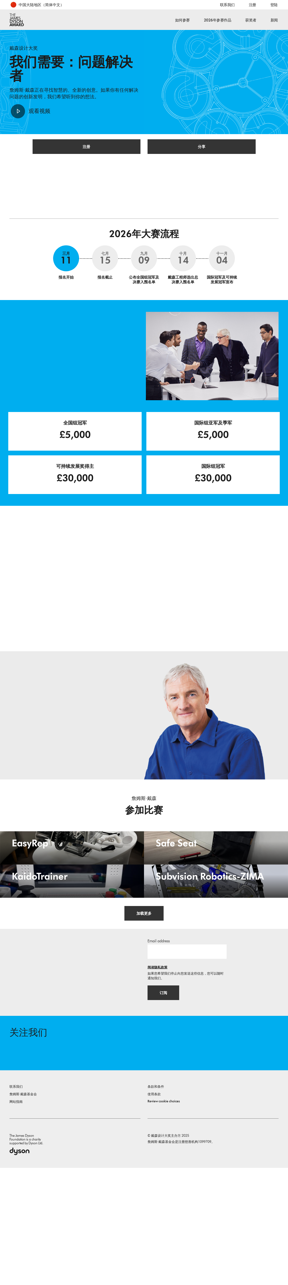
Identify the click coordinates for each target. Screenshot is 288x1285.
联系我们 (227, 5)
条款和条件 (156, 1204)
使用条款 (154, 1211)
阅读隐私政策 (157, 1079)
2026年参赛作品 (217, 20)
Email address (159, 1052)
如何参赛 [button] (182, 20)
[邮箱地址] (187, 1062)
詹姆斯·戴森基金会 (23, 1211)
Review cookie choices (164, 1218)
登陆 (274, 5)
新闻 (274, 20)
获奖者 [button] (250, 20)
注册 (252, 5)
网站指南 (16, 1219)
